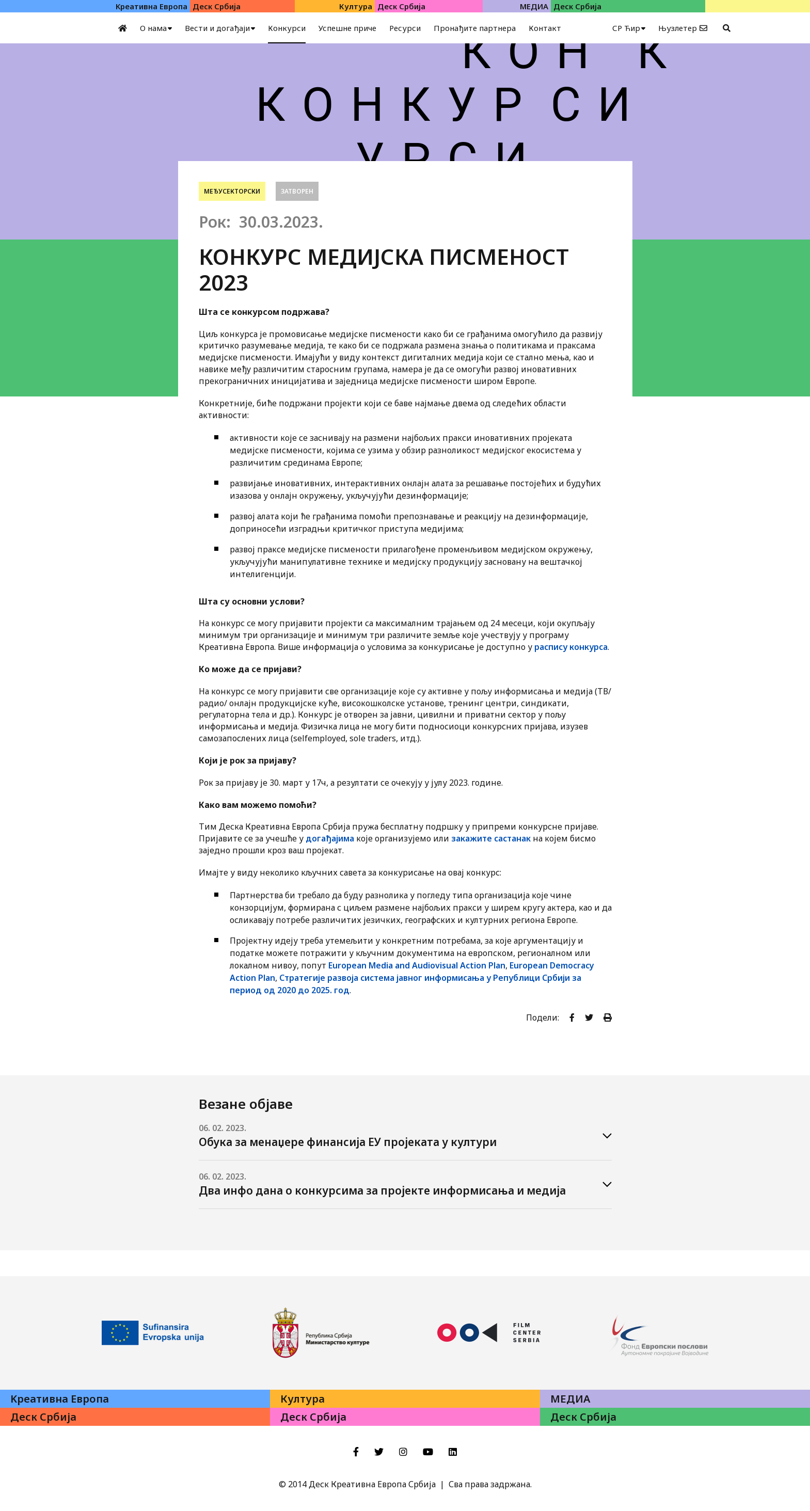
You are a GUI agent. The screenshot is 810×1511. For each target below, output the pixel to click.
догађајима (330, 838)
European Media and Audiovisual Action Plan (416, 965)
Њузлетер (677, 28)
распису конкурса (571, 647)
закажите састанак (491, 838)
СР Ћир (626, 28)
